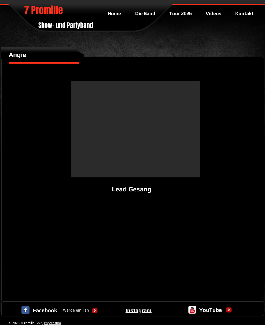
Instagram (139, 310)
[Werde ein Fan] (76, 310)
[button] (135, 129)
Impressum (52, 323)
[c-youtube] (192, 310)
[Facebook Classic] (25, 310)
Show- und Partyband (65, 25)
